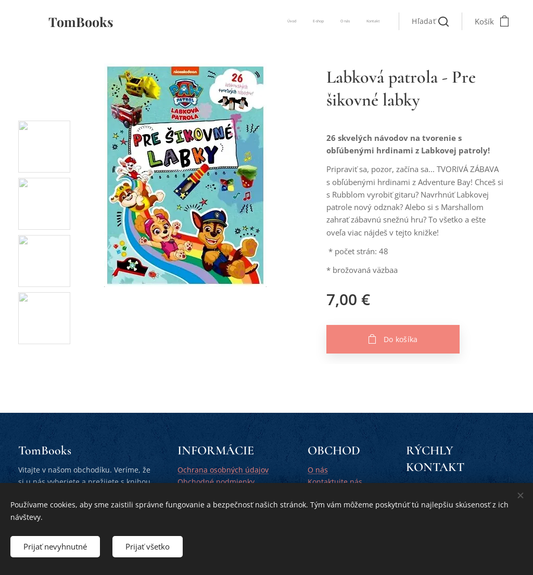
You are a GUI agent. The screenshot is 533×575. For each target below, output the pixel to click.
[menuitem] (332, 21)
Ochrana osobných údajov (223, 470)
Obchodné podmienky (216, 482)
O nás (318, 470)
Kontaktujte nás (335, 482)
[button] (430, 21)
